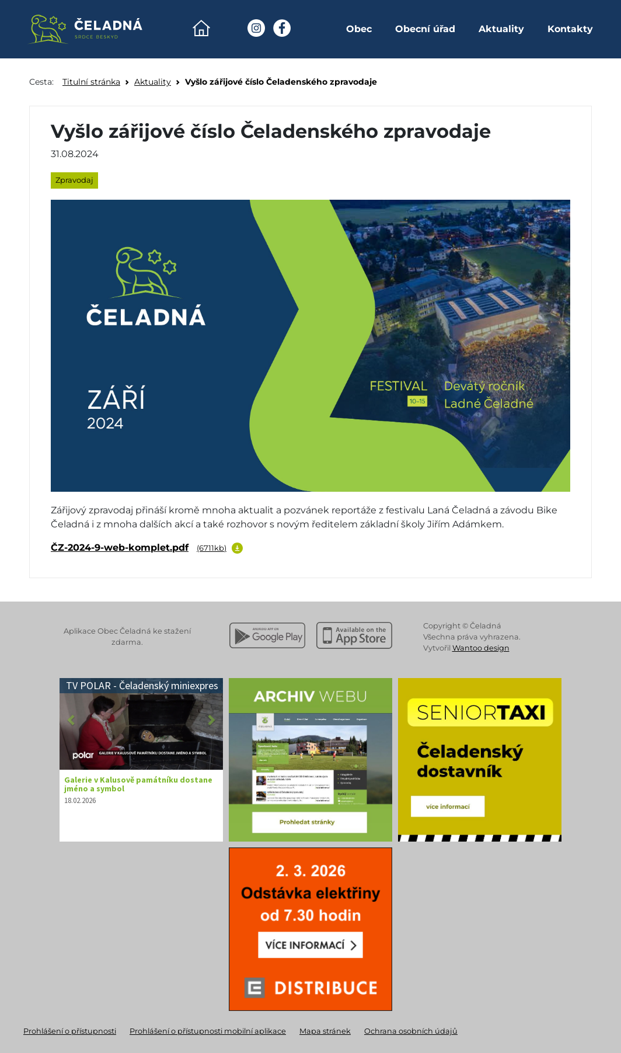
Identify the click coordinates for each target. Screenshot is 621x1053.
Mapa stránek (325, 1031)
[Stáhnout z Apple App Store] (354, 635)
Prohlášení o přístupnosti (69, 1031)
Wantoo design (481, 648)
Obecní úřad (425, 28)
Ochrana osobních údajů (411, 1031)
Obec (359, 28)
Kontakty (570, 28)
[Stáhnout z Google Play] (267, 635)
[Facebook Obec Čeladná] (282, 28)
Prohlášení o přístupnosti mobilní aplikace (208, 1031)
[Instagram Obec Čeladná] (256, 28)
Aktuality (501, 28)
